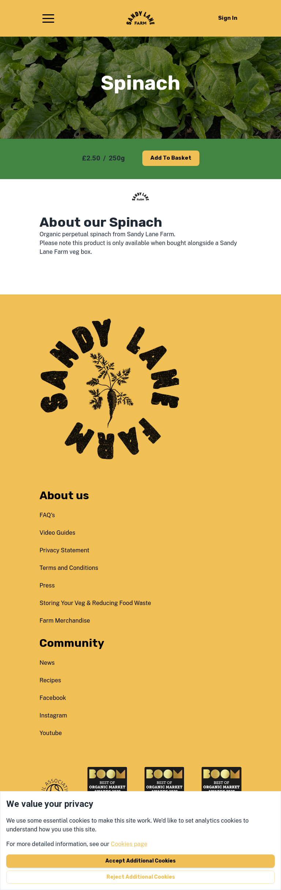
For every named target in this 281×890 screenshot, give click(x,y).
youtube (51, 733)
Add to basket (170, 158)
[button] (48, 18)
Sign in (227, 18)
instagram (53, 715)
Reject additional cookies (140, 877)
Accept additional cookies (140, 861)
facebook (53, 697)
